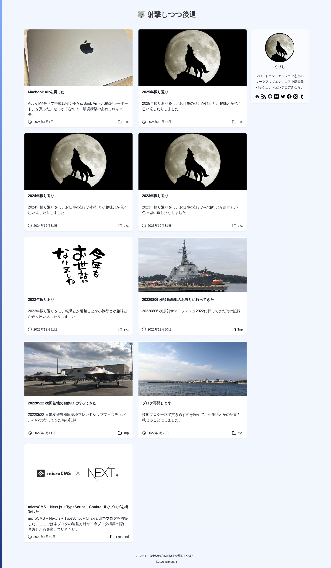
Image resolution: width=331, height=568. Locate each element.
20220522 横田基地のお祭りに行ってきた (62, 403)
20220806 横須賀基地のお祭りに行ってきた (178, 300)
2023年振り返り (155, 196)
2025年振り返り (155, 92)
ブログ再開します (156, 403)
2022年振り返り (41, 300)
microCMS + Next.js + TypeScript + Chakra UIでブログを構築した (78, 509)
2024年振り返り (41, 196)
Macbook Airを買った (46, 92)
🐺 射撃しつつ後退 (166, 14)
